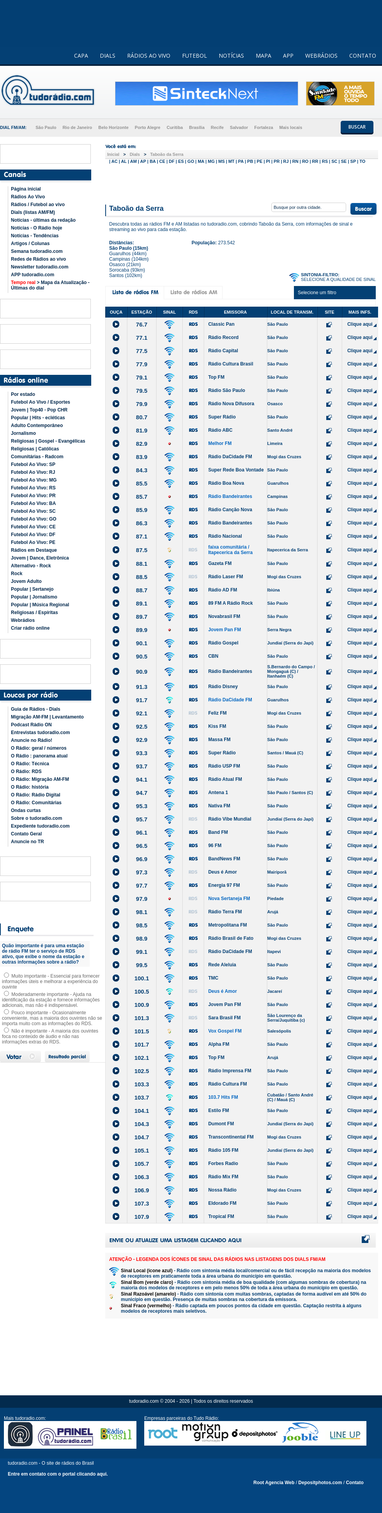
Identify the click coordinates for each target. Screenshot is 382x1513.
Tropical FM (221, 1216)
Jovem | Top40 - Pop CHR (39, 410)
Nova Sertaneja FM (229, 898)
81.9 (141, 430)
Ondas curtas (26, 810)
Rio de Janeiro (77, 127)
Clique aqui (360, 324)
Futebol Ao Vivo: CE (33, 527)
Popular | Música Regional (40, 604)
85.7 (141, 496)
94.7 (141, 792)
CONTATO (362, 55)
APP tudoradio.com (32, 274)
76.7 (141, 324)
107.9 (141, 1216)
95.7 (141, 819)
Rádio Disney (223, 686)
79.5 (141, 390)
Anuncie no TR (27, 841)
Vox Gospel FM (225, 1031)
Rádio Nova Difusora (231, 403)
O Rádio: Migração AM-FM (40, 779)
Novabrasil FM (224, 616)
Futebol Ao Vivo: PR (33, 495)
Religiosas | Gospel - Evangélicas (48, 441)
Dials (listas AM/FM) (33, 212)
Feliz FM (217, 713)
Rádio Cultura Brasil (230, 364)
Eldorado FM (222, 1203)
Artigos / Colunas (30, 243)
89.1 (141, 603)
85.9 (141, 510)
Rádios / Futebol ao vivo (38, 204)
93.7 (141, 766)
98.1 (141, 912)
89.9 (141, 630)
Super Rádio (222, 417)
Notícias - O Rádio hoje (36, 228)
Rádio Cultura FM (227, 1084)
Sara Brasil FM (224, 1017)
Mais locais (290, 127)
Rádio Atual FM (225, 779)
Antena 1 (218, 792)
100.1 (141, 978)
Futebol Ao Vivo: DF (33, 534)
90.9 (141, 671)
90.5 (141, 656)
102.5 (141, 1071)
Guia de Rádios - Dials (35, 709)
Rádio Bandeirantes (230, 496)
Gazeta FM (220, 563)
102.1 (141, 1057)
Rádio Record (223, 337)
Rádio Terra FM (225, 912)
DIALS (107, 55)
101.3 (141, 1018)
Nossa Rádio (222, 1190)
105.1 (141, 1150)
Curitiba (174, 127)
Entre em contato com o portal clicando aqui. (58, 1474)
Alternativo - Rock (31, 565)
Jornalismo (23, 433)
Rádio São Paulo (226, 390)
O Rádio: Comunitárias (36, 802)
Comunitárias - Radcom (37, 456)
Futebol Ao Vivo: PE (33, 542)
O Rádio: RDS (26, 771)
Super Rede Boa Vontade (236, 470)
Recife (217, 127)
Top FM (216, 377)
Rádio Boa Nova (226, 483)
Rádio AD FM (222, 590)
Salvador (239, 127)
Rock (16, 573)
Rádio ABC (220, 430)
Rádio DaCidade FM (230, 456)
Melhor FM (220, 443)
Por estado (23, 394)
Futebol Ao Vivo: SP (33, 464)
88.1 (141, 563)
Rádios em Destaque (34, 550)
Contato (354, 1482)
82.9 (141, 443)
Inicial (113, 154)
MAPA (263, 55)
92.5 (141, 726)
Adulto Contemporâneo (37, 425)
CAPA (81, 55)
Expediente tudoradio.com (40, 826)
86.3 (141, 523)
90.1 (141, 643)
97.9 (141, 898)
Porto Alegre (148, 127)
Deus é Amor (222, 872)
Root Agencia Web (273, 1482)
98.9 (141, 938)
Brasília (197, 127)
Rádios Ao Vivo (28, 196)
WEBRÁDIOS (321, 55)
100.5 (141, 991)
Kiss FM (217, 726)
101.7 (141, 1044)
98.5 (141, 925)
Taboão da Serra (166, 154)
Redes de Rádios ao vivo (38, 259)
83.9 (141, 457)
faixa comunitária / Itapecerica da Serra (230, 549)
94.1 (141, 779)
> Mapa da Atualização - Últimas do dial (50, 285)
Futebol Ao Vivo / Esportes (40, 402)
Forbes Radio (223, 1163)
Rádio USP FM (224, 766)
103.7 (141, 1097)
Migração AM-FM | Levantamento (47, 717)
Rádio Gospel (223, 643)
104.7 (141, 1137)
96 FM (214, 845)
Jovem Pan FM (224, 629)
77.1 (141, 337)
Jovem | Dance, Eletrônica (40, 558)
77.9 (141, 364)
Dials (135, 154)
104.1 (141, 1110)
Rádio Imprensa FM (229, 1070)
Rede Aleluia (222, 964)
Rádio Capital (223, 350)
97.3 (141, 872)
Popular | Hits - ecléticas (38, 417)
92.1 (141, 713)
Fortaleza (263, 127)
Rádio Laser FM (225, 576)
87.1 (141, 536)
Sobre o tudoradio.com (36, 818)
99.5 (141, 965)
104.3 (141, 1124)
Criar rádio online (30, 628)
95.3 (141, 806)
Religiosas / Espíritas (34, 612)
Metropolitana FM (227, 925)
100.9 (141, 1004)
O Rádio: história (30, 787)
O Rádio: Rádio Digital (35, 795)
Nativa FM (219, 806)
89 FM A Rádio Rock (230, 603)
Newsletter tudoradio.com (39, 267)
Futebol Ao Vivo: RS (33, 488)
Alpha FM (218, 1044)
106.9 (141, 1190)
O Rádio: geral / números (39, 748)
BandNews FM (224, 859)
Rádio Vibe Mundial (229, 819)
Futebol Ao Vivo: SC (33, 511)
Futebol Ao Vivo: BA (33, 503)
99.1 (141, 951)
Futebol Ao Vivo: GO (34, 519)
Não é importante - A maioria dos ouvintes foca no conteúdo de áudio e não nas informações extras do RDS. (50, 1036)
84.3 (141, 470)
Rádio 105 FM (223, 1150)
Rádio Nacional (225, 536)
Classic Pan (221, 324)
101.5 (141, 1031)
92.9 (141, 739)
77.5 (141, 351)
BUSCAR (357, 127)
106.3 (141, 1177)
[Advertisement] (241, 182)
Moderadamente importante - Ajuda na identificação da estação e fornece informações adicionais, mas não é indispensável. (51, 1000)
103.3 (141, 1084)
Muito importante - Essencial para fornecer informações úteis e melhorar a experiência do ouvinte (50, 981)
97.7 (141, 885)
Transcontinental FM (231, 1137)
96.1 (141, 832)
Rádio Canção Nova (230, 509)
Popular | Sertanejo (32, 589)
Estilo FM (218, 1110)
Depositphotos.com (320, 1482)
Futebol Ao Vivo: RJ (33, 472)
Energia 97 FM (224, 885)
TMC (213, 978)
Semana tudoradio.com (37, 251)
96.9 (141, 859)
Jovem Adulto (26, 581)
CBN (213, 656)
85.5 (141, 483)
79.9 (141, 404)
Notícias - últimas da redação (43, 220)
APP (288, 55)
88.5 (141, 577)
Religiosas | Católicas (35, 449)
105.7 (141, 1163)
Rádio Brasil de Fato (230, 938)
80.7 (141, 417)
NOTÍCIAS (231, 55)
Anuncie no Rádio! (31, 740)
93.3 (141, 753)
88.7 (141, 590)
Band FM (218, 832)
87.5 (141, 550)
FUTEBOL (194, 55)
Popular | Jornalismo (34, 597)
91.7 (141, 700)
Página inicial (26, 189)
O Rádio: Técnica (30, 763)
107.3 (141, 1203)
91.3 (141, 686)
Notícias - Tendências (34, 235)
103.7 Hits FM (223, 1097)
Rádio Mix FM (223, 1176)
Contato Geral (26, 834)
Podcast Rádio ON (31, 724)
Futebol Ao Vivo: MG (34, 480)
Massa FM (219, 739)
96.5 (141, 845)
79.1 (141, 377)
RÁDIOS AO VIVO (148, 55)
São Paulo (45, 127)
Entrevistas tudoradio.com (40, 732)
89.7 (141, 616)
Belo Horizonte (113, 127)
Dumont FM (221, 1123)
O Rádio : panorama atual (39, 756)
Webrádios (23, 620)
